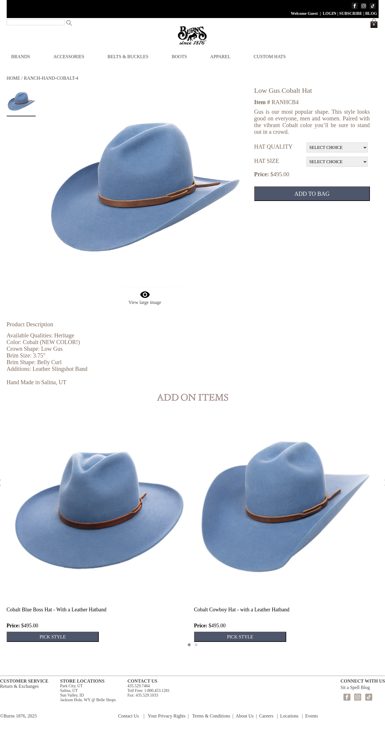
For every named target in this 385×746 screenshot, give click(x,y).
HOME (13, 78)
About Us (245, 715)
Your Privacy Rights (167, 715)
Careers (266, 715)
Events (311, 715)
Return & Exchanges (19, 686)
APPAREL (220, 56)
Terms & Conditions (211, 715)
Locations (289, 715)
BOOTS (179, 56)
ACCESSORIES (68, 56)
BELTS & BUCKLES (128, 56)
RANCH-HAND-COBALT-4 (51, 78)
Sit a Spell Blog (355, 687)
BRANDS (20, 56)
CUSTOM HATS (270, 56)
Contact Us (128, 715)
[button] (189, 645)
